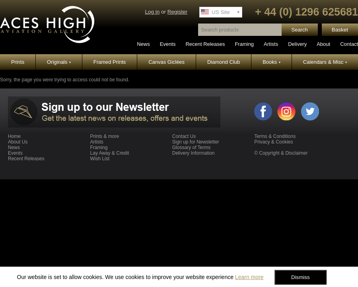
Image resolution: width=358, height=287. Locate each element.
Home (14, 136)
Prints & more (104, 136)
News (143, 44)
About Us (17, 142)
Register (177, 12)
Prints (17, 62)
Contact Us (184, 136)
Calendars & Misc (325, 62)
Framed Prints (109, 62)
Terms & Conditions (275, 136)
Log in (152, 12)
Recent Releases (205, 44)
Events (168, 44)
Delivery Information (193, 153)
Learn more (249, 277)
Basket (340, 30)
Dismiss (300, 277)
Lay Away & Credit (109, 153)
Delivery (297, 44)
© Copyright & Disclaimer (280, 153)
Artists (271, 44)
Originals (59, 62)
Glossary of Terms (191, 147)
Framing (244, 44)
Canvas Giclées (166, 62)
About (323, 44)
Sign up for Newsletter (195, 142)
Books (271, 62)
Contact (349, 44)
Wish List (99, 158)
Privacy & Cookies (273, 142)
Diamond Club (223, 62)
